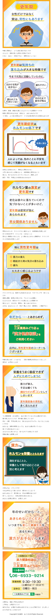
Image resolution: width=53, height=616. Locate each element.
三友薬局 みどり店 (23, 614)
